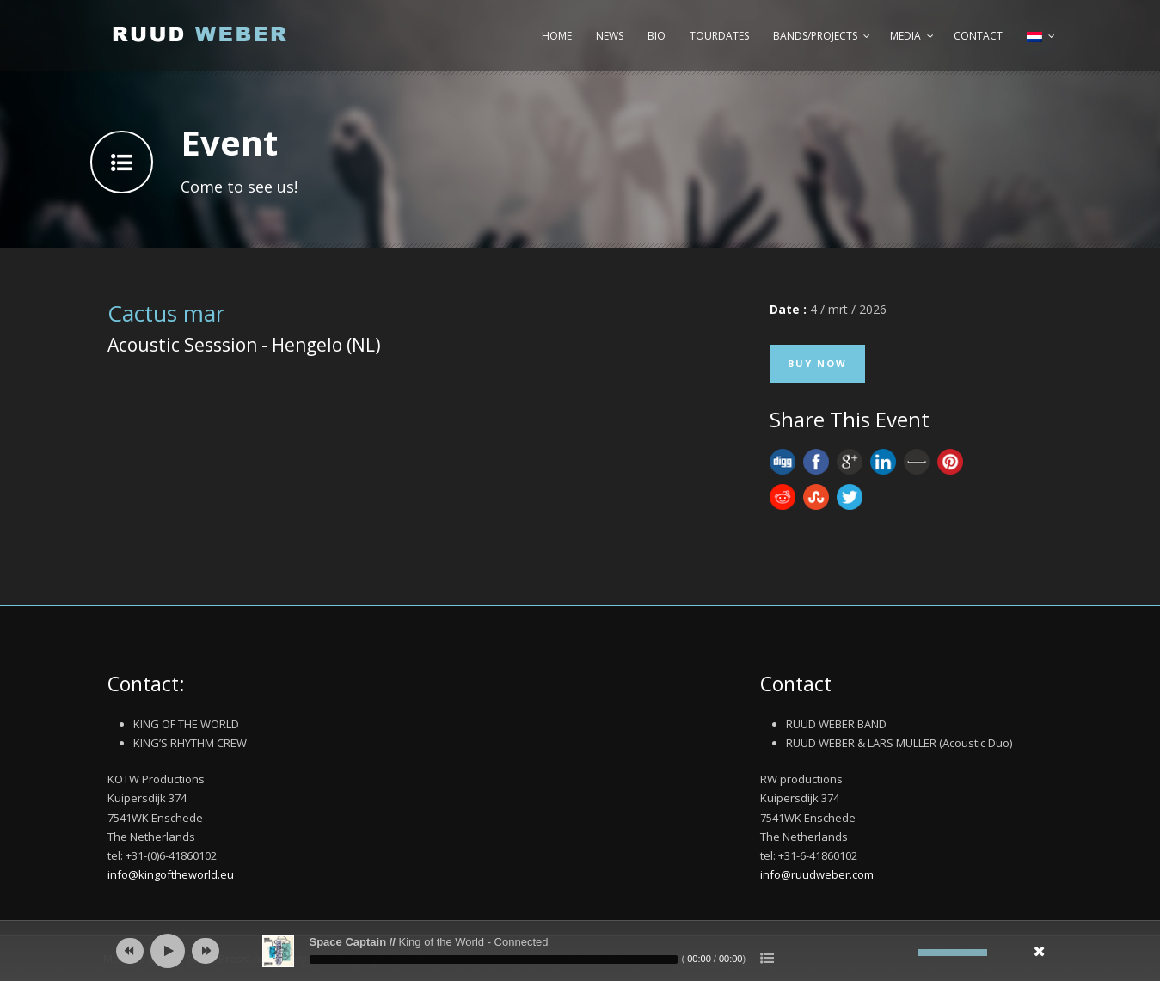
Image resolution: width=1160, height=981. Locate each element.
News (609, 35)
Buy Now (817, 363)
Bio (657, 35)
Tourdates (719, 35)
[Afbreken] (905, 952)
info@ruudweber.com (817, 874)
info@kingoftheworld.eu (170, 874)
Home (557, 35)
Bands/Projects (815, 35)
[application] (580, 951)
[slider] (494, 959)
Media (905, 35)
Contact (978, 35)
